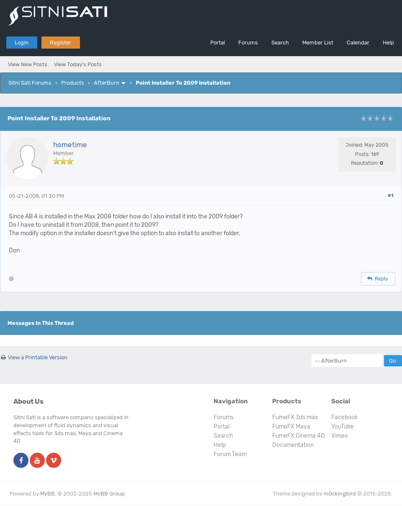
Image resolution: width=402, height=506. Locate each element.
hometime (70, 144)
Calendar (358, 42)
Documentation (293, 445)
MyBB (47, 493)
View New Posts (27, 64)
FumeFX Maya (291, 426)
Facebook (344, 417)
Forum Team (230, 454)
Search (280, 42)
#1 (390, 195)
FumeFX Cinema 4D (298, 435)
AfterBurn (106, 83)
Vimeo (339, 435)
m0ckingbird (340, 493)
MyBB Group (109, 493)
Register (60, 42)
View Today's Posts (78, 64)
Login (21, 42)
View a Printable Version (37, 357)
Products (72, 83)
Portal (217, 42)
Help (388, 42)
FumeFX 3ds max (295, 417)
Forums (248, 42)
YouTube (342, 426)
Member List (317, 42)
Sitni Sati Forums (30, 83)
